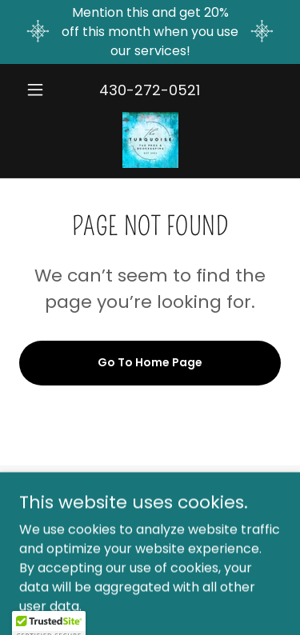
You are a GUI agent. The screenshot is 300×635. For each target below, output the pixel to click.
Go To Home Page (150, 362)
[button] (38, 90)
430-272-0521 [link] (149, 90)
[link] (150, 140)
